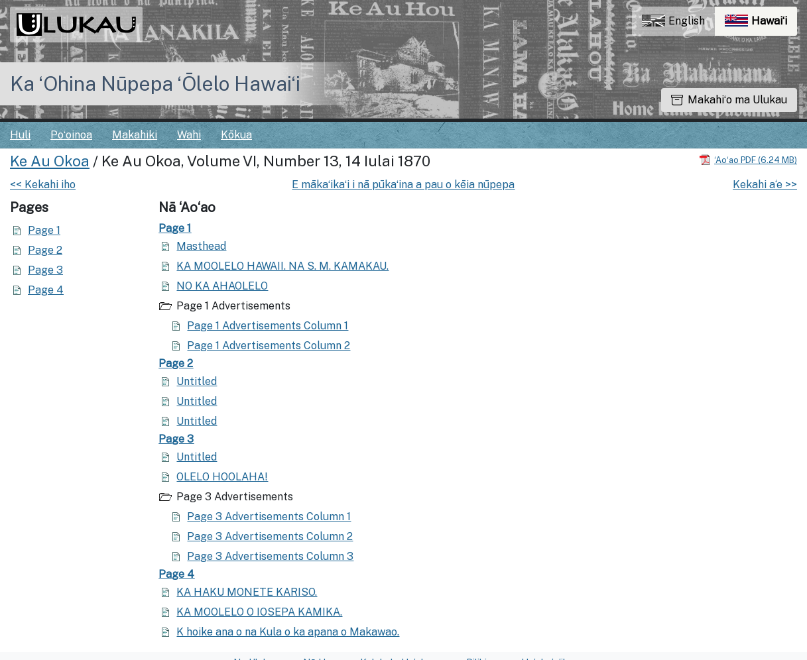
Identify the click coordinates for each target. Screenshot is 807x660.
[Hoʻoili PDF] (748, 159)
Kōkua (236, 135)
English (673, 21)
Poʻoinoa (71, 135)
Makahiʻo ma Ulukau (729, 99)
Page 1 (44, 230)
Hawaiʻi (761, 24)
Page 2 (45, 250)
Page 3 (45, 270)
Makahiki (134, 135)
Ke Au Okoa (50, 161)
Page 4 (46, 290)
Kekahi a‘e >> (765, 184)
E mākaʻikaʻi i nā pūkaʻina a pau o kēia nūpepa (403, 184)
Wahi (189, 135)
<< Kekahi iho (43, 184)
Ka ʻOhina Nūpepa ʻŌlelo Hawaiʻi (155, 83)
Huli (20, 135)
